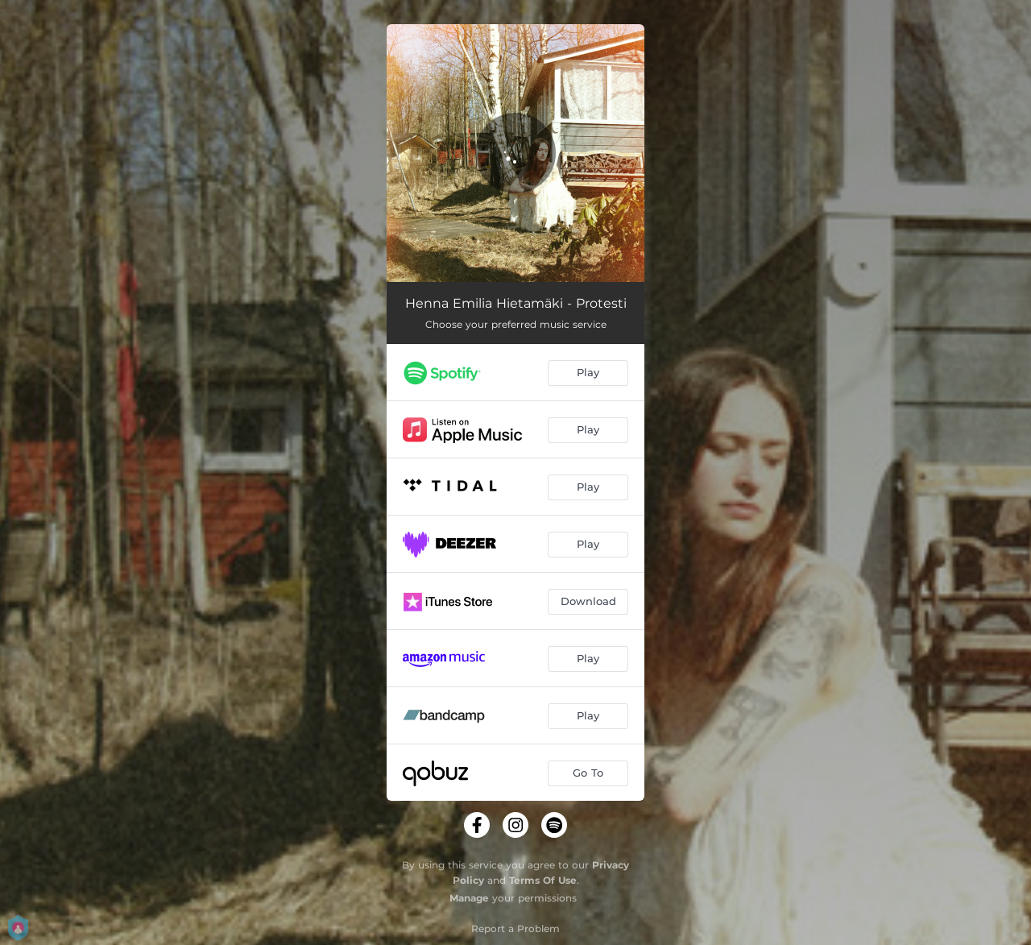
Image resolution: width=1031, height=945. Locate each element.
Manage (469, 898)
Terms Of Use (543, 880)
